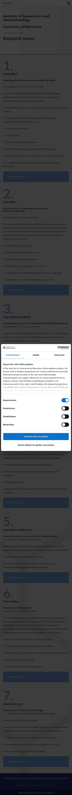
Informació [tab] (59, 355)
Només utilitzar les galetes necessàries (36, 445)
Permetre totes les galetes (36, 436)
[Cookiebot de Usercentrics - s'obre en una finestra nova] (57, 347)
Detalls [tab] (36, 355)
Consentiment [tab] (12, 355)
